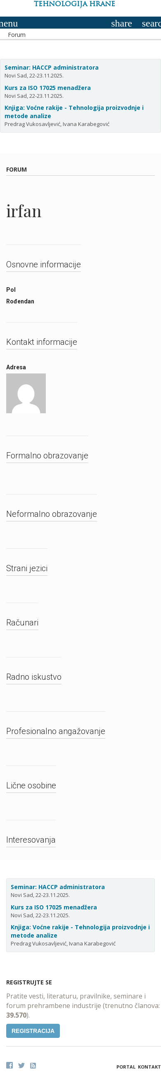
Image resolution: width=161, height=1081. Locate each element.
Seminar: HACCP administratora (52, 67)
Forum (17, 35)
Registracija (33, 1031)
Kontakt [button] (149, 1067)
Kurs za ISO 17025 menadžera (48, 88)
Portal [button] (125, 1067)
